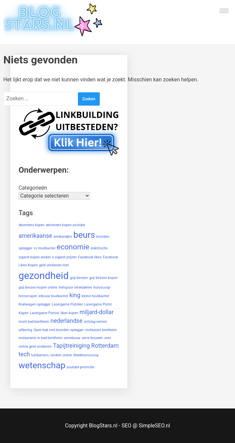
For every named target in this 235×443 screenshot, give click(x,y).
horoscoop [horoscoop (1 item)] (101, 287)
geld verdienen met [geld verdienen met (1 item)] (54, 265)
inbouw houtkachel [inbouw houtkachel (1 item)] (53, 296)
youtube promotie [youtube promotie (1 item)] (80, 367)
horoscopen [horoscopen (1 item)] (28, 296)
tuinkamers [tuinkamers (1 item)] (40, 355)
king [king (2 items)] (74, 295)
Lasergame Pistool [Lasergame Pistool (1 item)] (44, 313)
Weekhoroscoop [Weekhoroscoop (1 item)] (86, 355)
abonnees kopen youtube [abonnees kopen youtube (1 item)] (65, 225)
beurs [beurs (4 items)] (84, 235)
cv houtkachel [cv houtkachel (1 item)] (45, 248)
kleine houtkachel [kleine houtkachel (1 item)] (95, 296)
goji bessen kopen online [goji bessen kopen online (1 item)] (38, 287)
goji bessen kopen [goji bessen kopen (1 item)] (103, 278)
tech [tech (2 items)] (24, 354)
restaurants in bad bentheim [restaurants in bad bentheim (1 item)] (41, 338)
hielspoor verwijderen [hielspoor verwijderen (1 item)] (75, 287)
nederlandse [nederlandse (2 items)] (66, 320)
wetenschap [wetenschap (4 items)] (42, 365)
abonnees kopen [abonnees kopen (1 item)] (31, 225)
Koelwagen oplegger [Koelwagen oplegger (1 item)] (34, 304)
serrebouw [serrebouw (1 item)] (72, 338)
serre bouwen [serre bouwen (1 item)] (92, 338)
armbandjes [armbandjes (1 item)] (62, 236)
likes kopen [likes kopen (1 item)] (69, 313)
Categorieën (33, 188)
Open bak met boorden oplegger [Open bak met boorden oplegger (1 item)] (58, 330)
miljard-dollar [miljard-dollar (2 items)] (97, 312)
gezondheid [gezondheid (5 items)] (44, 275)
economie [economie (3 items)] (73, 246)
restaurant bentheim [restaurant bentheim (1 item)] (101, 330)
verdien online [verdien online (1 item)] (61, 355)
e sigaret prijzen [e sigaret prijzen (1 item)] (64, 257)
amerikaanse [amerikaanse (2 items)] (35, 235)
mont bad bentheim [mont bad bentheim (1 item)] (34, 321)
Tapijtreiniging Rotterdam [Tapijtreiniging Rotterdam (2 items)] (86, 345)
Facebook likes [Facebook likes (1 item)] (90, 257)
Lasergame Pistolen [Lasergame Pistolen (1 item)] (67, 304)
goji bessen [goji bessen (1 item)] (79, 278)
